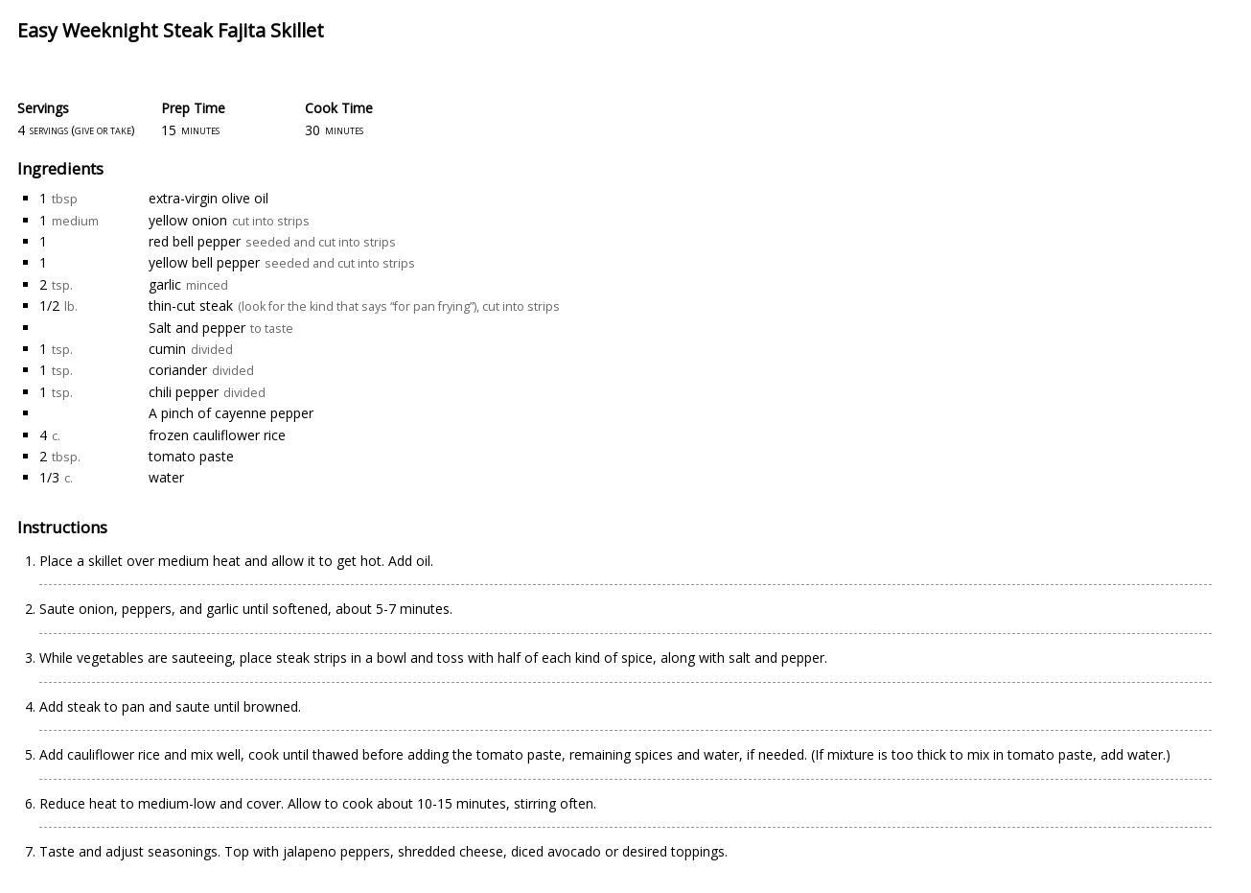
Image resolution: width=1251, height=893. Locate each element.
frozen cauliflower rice (217, 435)
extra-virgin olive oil (208, 198)
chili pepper (184, 392)
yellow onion (188, 220)
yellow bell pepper (204, 262)
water (166, 477)
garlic (165, 284)
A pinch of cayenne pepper (231, 413)
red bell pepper (195, 241)
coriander (178, 370)
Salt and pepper (197, 327)
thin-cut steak (191, 305)
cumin (167, 349)
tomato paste (191, 456)
